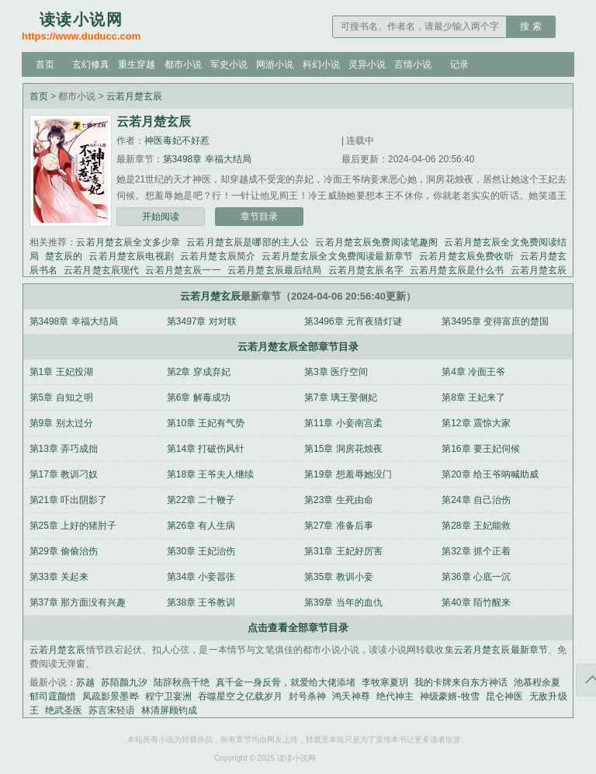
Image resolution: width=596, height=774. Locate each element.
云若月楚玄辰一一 (182, 270)
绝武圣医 (63, 710)
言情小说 (412, 64)
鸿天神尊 (350, 696)
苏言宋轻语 (111, 710)
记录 (459, 64)
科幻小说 (321, 64)
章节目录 (259, 216)
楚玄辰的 (64, 256)
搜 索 (530, 26)
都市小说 (183, 64)
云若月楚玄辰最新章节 (501, 649)
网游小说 (274, 64)
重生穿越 (136, 64)
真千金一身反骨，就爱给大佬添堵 (285, 682)
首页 (45, 64)
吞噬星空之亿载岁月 (240, 696)
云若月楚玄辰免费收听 (466, 256)
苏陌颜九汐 (124, 682)
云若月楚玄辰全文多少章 (128, 242)
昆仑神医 (504, 696)
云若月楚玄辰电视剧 (131, 256)
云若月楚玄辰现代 (101, 270)
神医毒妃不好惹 (177, 140)
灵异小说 (367, 64)
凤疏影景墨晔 (110, 696)
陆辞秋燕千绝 (182, 682)
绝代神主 (395, 696)
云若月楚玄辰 (134, 96)
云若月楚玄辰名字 (366, 270)
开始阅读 (160, 216)
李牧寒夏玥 (385, 682)
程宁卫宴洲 (168, 696)
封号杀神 (307, 696)
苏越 (85, 682)
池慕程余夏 (537, 682)
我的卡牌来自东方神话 (461, 682)
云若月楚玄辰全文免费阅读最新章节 (337, 256)
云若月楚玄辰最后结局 (274, 270)
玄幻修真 (90, 64)
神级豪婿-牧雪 (450, 696)
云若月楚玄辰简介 (217, 256)
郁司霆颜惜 (52, 696)
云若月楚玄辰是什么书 (457, 270)
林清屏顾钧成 (169, 710)
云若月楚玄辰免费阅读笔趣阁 (376, 242)
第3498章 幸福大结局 (207, 159)
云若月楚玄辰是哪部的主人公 (247, 242)
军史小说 (229, 64)
